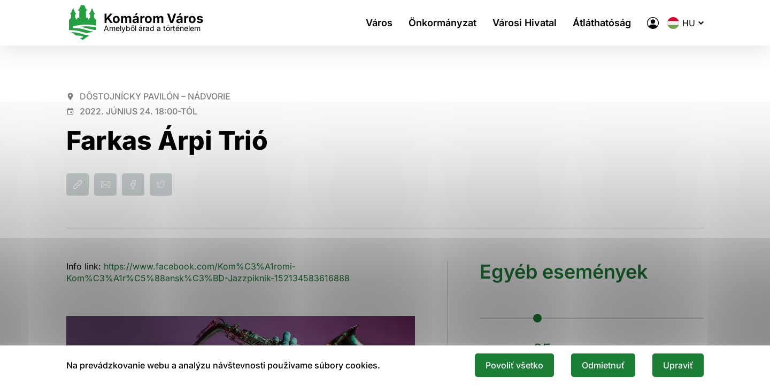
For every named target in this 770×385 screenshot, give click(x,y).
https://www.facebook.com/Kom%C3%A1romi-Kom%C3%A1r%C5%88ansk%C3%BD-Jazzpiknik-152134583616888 (208, 272)
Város (379, 22)
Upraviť (678, 365)
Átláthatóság (602, 22)
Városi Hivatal (524, 22)
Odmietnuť (603, 365)
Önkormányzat (442, 22)
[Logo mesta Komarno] (134, 22)
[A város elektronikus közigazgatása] (653, 23)
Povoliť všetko (514, 365)
